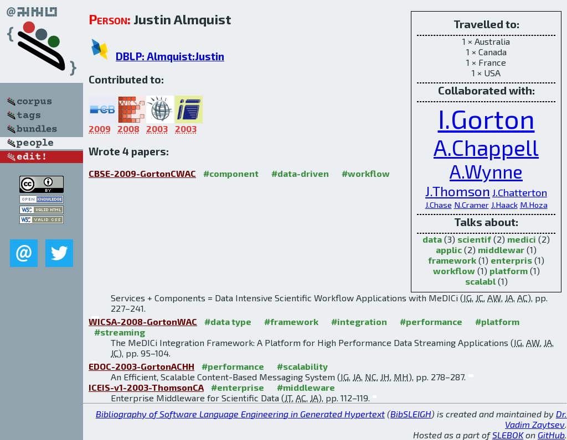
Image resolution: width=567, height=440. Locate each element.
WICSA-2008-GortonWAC (143, 321)
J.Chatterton (519, 192)
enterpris (511, 260)
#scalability (302, 366)
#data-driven (300, 173)
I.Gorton (486, 118)
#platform (497, 321)
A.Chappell (486, 147)
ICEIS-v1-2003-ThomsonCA (146, 387)
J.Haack (504, 204)
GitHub (551, 434)
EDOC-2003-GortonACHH (141, 366)
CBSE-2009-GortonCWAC (142, 173)
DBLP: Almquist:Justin (170, 56)
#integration (359, 321)
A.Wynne (486, 171)
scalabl (480, 281)
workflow (454, 270)
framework (452, 260)
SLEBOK (507, 434)
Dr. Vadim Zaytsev (536, 418)
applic (449, 249)
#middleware (306, 387)
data (432, 239)
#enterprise (237, 387)
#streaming (119, 332)
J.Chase (438, 204)
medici (521, 239)
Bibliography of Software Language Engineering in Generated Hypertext (240, 413)
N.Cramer (471, 204)
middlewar (501, 249)
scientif (474, 239)
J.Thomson (457, 190)
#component (231, 173)
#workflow (366, 173)
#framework (291, 321)
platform (508, 270)
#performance (431, 321)
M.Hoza (534, 204)
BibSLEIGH (410, 413)
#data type (227, 321)
